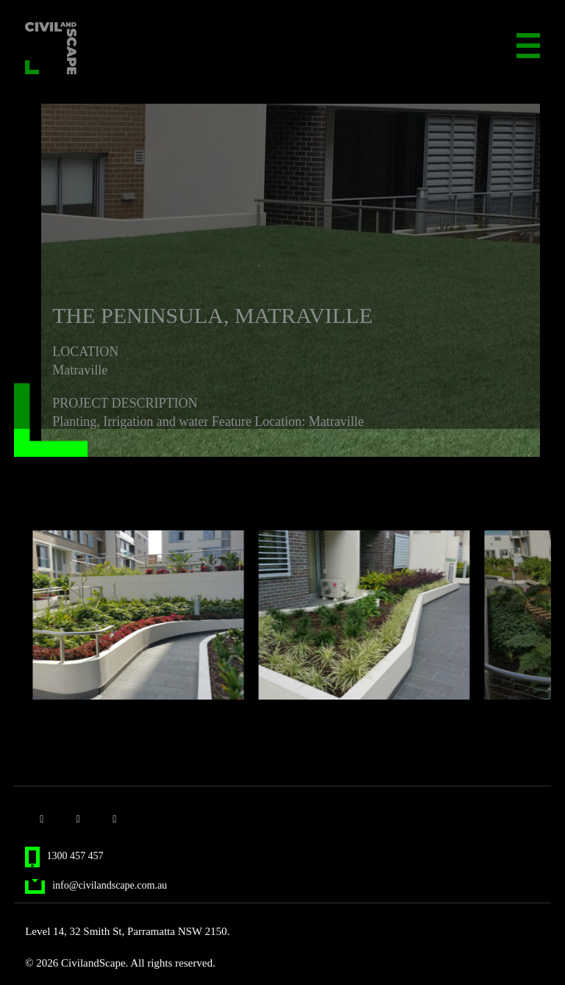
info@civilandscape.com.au (96, 885)
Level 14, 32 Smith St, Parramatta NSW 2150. (127, 931)
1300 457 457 (64, 855)
